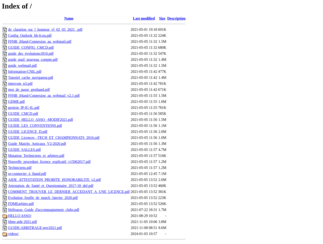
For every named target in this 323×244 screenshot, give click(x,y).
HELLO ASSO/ (19, 216)
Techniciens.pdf (20, 168)
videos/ (13, 234)
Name (68, 18)
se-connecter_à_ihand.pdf (27, 174)
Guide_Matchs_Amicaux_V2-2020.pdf (37, 144)
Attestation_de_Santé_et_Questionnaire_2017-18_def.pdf (50, 186)
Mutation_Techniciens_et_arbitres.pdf (36, 156)
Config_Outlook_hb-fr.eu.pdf (29, 35)
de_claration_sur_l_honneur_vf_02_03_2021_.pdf (45, 29)
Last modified (144, 18)
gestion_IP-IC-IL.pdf (23, 108)
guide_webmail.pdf (22, 65)
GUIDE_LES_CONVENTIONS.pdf (35, 126)
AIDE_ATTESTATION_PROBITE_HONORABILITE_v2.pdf (54, 180)
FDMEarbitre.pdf (21, 204)
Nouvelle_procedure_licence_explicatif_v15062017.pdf (49, 162)
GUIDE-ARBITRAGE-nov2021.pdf (35, 228)
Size (162, 18)
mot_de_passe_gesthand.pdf (29, 90)
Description (176, 18)
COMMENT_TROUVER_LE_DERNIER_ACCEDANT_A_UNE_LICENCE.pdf (69, 192)
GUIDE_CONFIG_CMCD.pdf (31, 47)
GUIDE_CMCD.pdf (23, 114)
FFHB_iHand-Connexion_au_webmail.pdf (39, 41)
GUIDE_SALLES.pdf (24, 150)
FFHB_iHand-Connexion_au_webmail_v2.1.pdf (44, 96)
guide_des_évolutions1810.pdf (31, 53)
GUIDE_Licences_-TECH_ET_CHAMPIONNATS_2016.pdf (54, 138)
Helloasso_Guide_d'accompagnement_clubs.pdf (43, 210)
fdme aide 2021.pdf (22, 222)
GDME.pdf (16, 102)
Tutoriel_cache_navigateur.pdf (30, 77)
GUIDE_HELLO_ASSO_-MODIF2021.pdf (40, 120)
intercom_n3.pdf (20, 83)
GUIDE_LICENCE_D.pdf (27, 132)
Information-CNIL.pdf (24, 71)
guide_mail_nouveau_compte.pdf (33, 59)
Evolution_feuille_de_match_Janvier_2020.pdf (43, 198)
